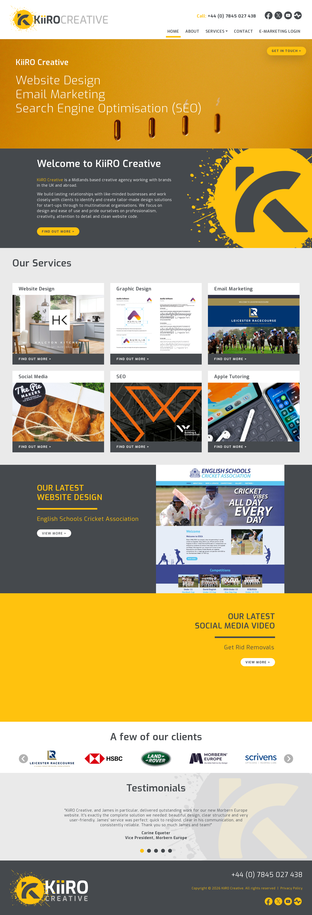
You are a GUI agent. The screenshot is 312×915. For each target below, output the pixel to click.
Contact (243, 31)
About (192, 31)
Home (173, 31)
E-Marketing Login (279, 31)
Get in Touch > (286, 51)
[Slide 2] (149, 851)
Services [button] (215, 31)
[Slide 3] (156, 851)
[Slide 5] (170, 851)
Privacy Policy (291, 888)
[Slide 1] (142, 851)
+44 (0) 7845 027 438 (232, 16)
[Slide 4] (163, 851)
